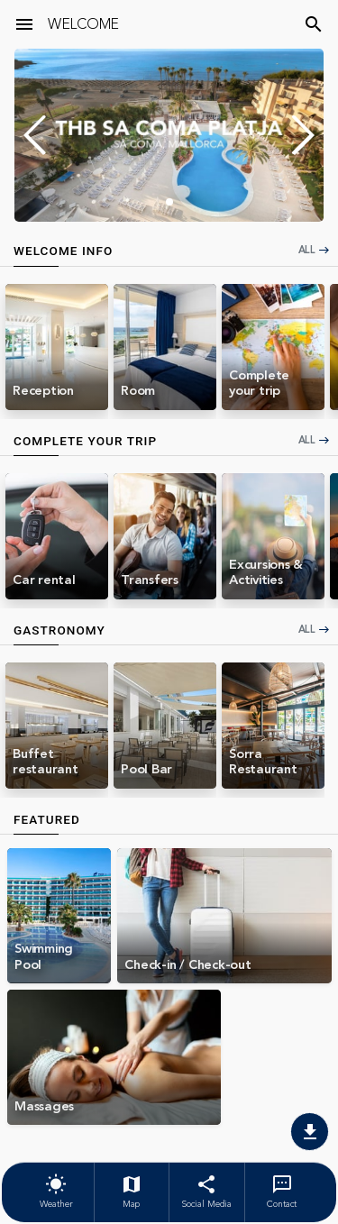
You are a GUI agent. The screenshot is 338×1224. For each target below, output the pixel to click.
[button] (302, 135)
